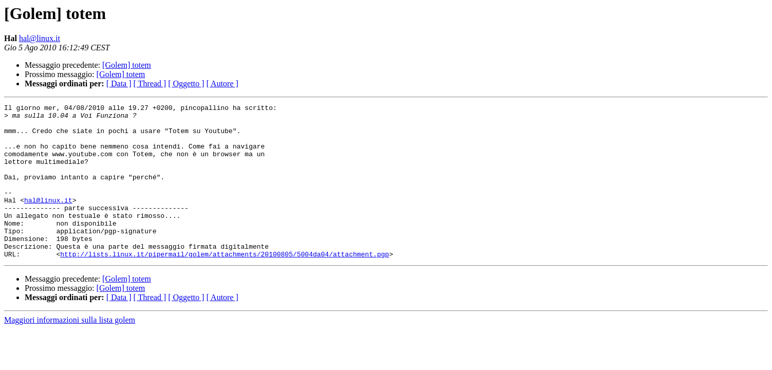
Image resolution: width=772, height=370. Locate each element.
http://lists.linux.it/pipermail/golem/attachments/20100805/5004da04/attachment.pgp (224, 284)
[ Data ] (119, 83)
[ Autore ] (222, 83)
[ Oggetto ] (186, 83)
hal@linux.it (39, 38)
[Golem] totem (126, 65)
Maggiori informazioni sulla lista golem (69, 350)
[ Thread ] (150, 83)
